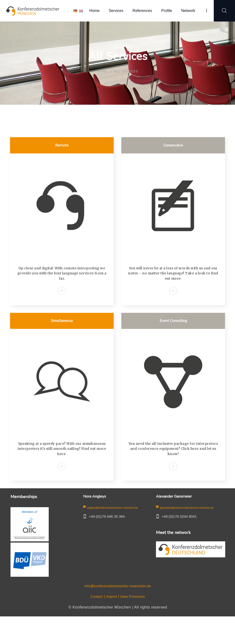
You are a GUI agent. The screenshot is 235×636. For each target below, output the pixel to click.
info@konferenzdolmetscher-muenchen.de (118, 605)
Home (102, 71)
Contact (94, 616)
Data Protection (134, 616)
